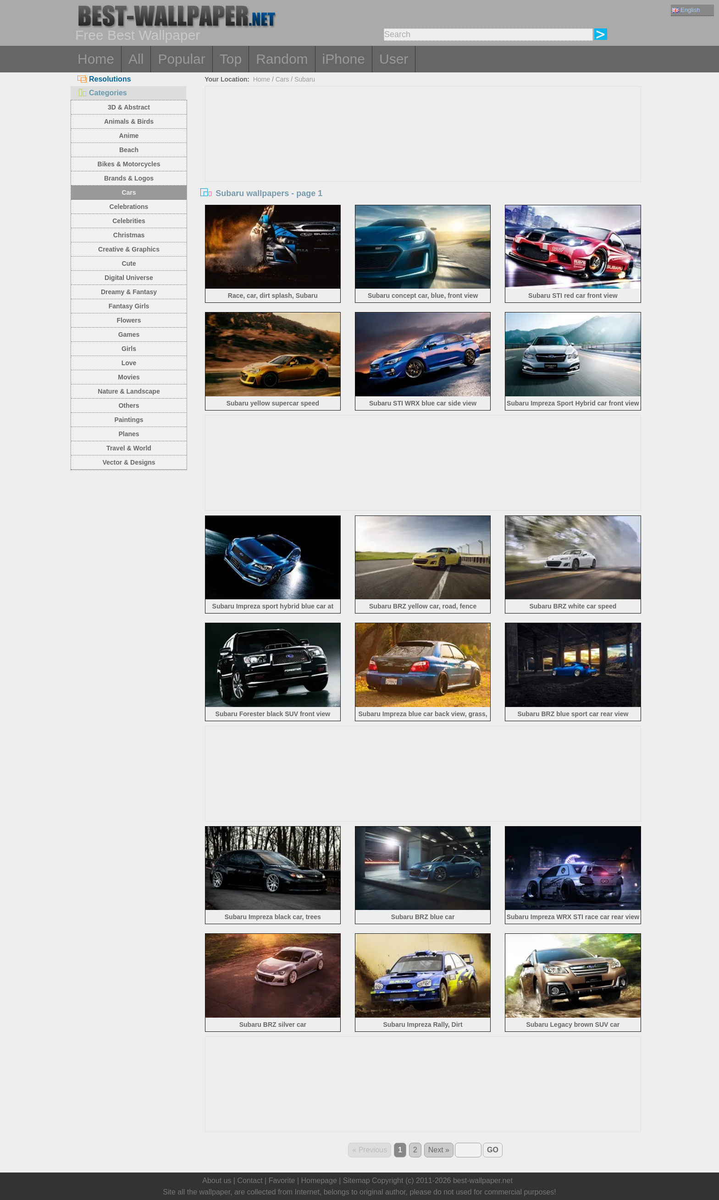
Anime (129, 135)
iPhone (343, 58)
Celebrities (128, 221)
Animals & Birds (129, 121)
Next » (438, 1150)
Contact (249, 1180)
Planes (128, 434)
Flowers (129, 320)
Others (128, 405)
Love (129, 363)
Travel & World (128, 448)
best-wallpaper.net (483, 1180)
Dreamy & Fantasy (129, 292)
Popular (181, 58)
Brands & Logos (129, 178)
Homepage (319, 1180)
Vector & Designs (128, 462)
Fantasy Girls (129, 306)
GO (492, 1150)
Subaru (304, 79)
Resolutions (104, 79)
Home (95, 58)
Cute (129, 263)
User (393, 58)
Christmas (128, 235)
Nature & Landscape (129, 391)
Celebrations (129, 206)
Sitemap (356, 1180)
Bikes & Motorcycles (129, 164)
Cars (129, 192)
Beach (128, 149)
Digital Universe (129, 277)
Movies (128, 377)
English (686, 9)
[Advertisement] (423, 155)
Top (231, 58)
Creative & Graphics (129, 249)
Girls (129, 348)
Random (282, 58)
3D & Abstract (129, 107)
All (136, 58)
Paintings (128, 419)
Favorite (282, 1180)
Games (129, 334)
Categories (102, 93)
